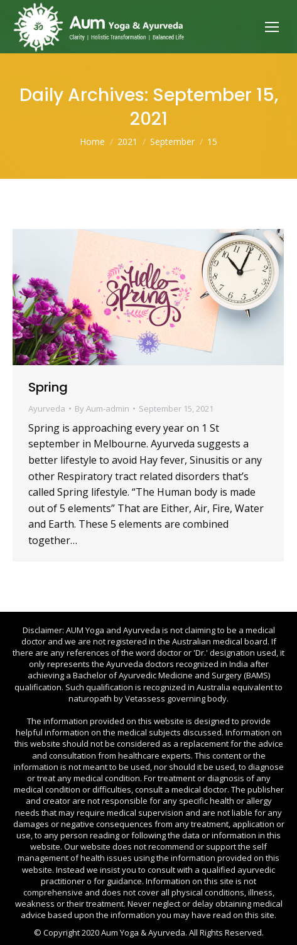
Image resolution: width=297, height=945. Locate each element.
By (102, 408)
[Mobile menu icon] (271, 27)
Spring (48, 387)
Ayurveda (46, 408)
